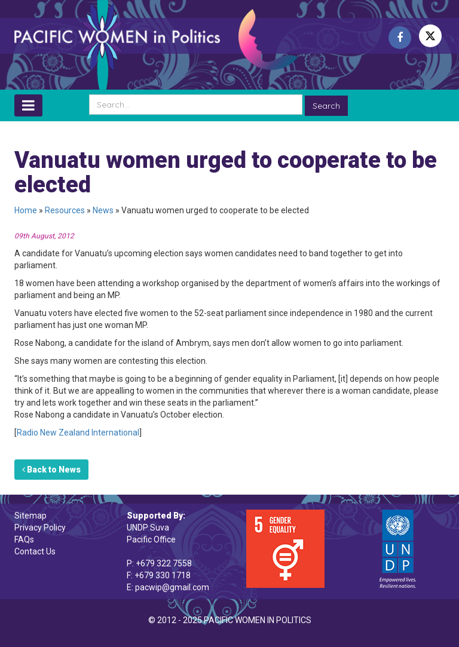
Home (25, 210)
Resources (65, 210)
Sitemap (30, 515)
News (103, 210)
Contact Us (35, 551)
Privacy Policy (40, 527)
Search (326, 105)
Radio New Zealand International (78, 432)
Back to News (51, 469)
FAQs (24, 539)
